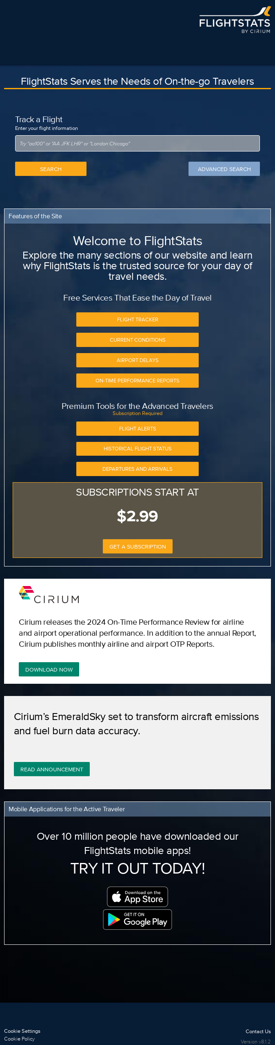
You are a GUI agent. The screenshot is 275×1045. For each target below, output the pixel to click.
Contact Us (258, 1031)
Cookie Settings (22, 1031)
